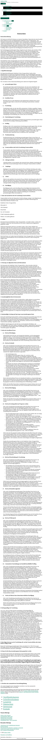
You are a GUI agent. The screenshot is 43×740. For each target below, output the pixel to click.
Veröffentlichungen (7, 6)
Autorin (5, 10)
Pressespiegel (9, 13)
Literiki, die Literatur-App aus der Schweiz (10, 729)
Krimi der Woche (4, 726)
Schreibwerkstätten (7, 9)
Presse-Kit (8, 14)
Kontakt (5, 15)
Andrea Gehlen (4, 1)
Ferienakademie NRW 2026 (6, 716)
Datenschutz (8, 704)
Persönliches (8, 12)
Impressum (7, 706)
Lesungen (7, 702)
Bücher (7, 7)
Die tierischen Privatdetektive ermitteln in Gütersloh (12, 727)
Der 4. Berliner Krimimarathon (7, 730)
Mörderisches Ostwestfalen (6, 717)
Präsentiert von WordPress (6, 734)
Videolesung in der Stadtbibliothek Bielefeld (10, 725)
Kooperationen (9, 8)
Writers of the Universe (6, 715)
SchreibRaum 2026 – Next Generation (9, 720)
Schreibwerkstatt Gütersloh (6, 719)
